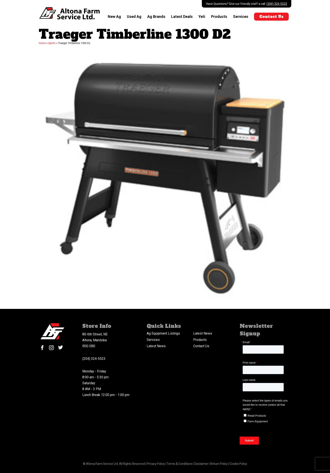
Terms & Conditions (180, 463)
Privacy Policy (156, 463)
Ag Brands (156, 16)
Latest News (202, 333)
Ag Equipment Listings (163, 333)
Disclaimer (201, 463)
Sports (52, 43)
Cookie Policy (238, 463)
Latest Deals (181, 16)
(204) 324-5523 (276, 3)
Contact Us (271, 16)
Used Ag (134, 16)
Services (240, 16)
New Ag (114, 16)
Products (219, 16)
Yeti (201, 16)
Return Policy (219, 463)
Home (42, 43)
